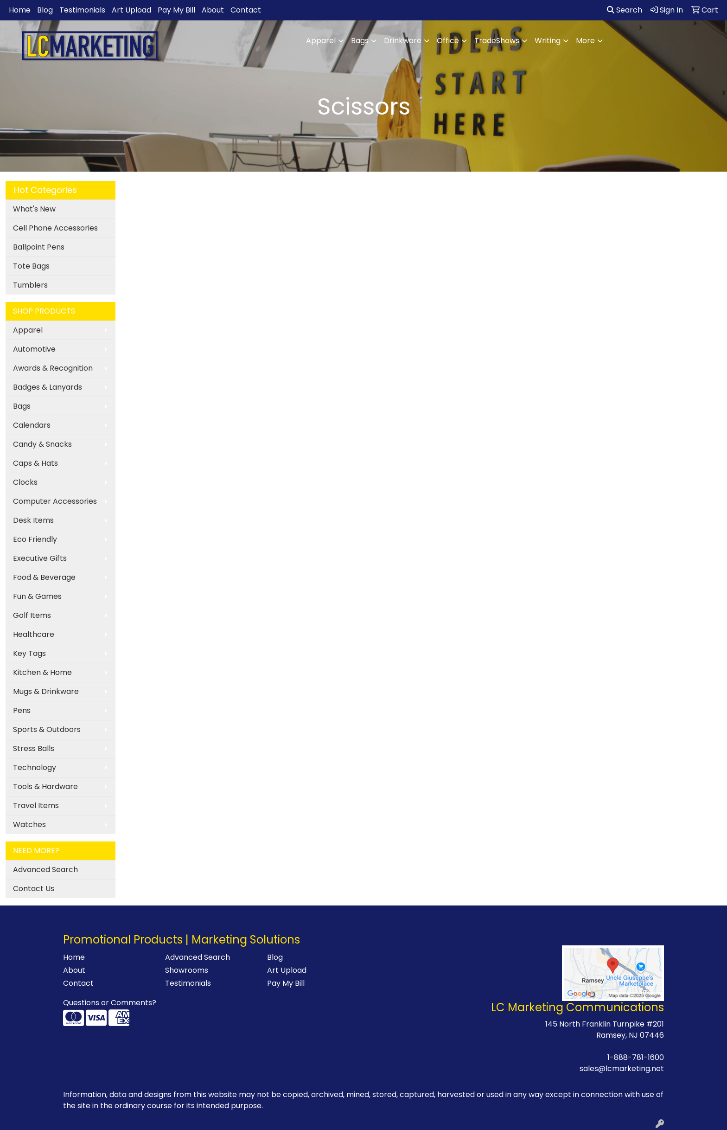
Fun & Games (37, 596)
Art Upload (131, 10)
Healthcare (33, 634)
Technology (34, 767)
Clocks (25, 482)
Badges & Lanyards (47, 387)
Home (20, 10)
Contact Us (33, 888)
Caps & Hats (35, 463)
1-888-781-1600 (635, 1057)
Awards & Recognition (53, 368)
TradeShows (496, 40)
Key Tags (29, 653)
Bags (360, 40)
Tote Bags (31, 266)
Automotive (34, 349)
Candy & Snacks (42, 444)
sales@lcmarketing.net (622, 1068)
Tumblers (30, 285)
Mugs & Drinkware (46, 691)
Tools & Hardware (45, 786)
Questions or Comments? (109, 1002)
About (213, 10)
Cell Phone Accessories (55, 228)
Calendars (32, 425)
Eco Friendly (35, 539)
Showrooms (186, 970)
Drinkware (402, 40)
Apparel (321, 40)
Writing (548, 40)
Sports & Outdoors (47, 729)
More (585, 40)
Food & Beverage (44, 577)
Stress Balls (33, 748)
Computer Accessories (55, 501)
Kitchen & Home (42, 672)
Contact (245, 10)
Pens (22, 710)
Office (448, 40)
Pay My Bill (176, 10)
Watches (29, 824)
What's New (34, 209)
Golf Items (32, 615)
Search (624, 10)
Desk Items (33, 520)
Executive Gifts (40, 558)
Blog (45, 10)
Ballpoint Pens (38, 247)
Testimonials (82, 10)
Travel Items (36, 805)
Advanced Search (45, 869)
